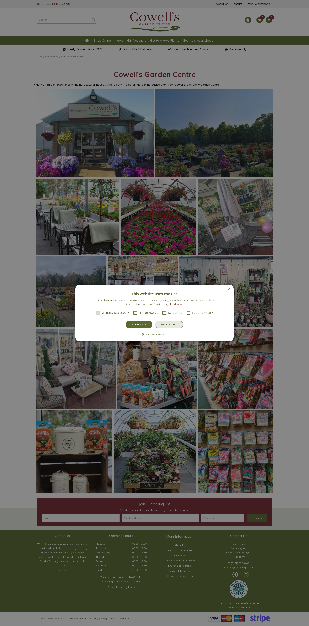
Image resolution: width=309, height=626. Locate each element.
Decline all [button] (169, 324)
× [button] (229, 289)
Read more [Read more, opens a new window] (176, 304)
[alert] (154, 313)
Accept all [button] (139, 324)
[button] (154, 334)
